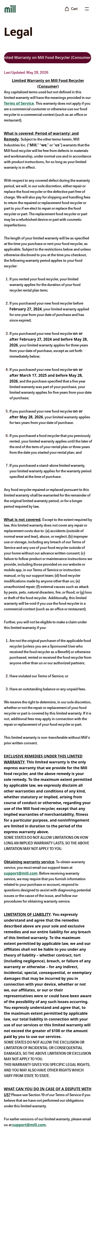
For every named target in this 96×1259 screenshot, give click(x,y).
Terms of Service (19, 103)
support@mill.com (20, 873)
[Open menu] (86, 8)
